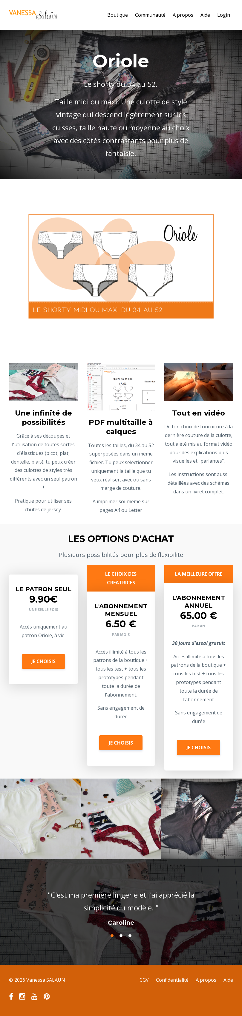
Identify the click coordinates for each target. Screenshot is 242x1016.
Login (223, 15)
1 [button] (112, 935)
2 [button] (121, 935)
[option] (121, 902)
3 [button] (129, 935)
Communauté (150, 15)
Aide (205, 15)
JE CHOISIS (43, 661)
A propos (183, 15)
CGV (144, 980)
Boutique (117, 15)
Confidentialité (172, 980)
